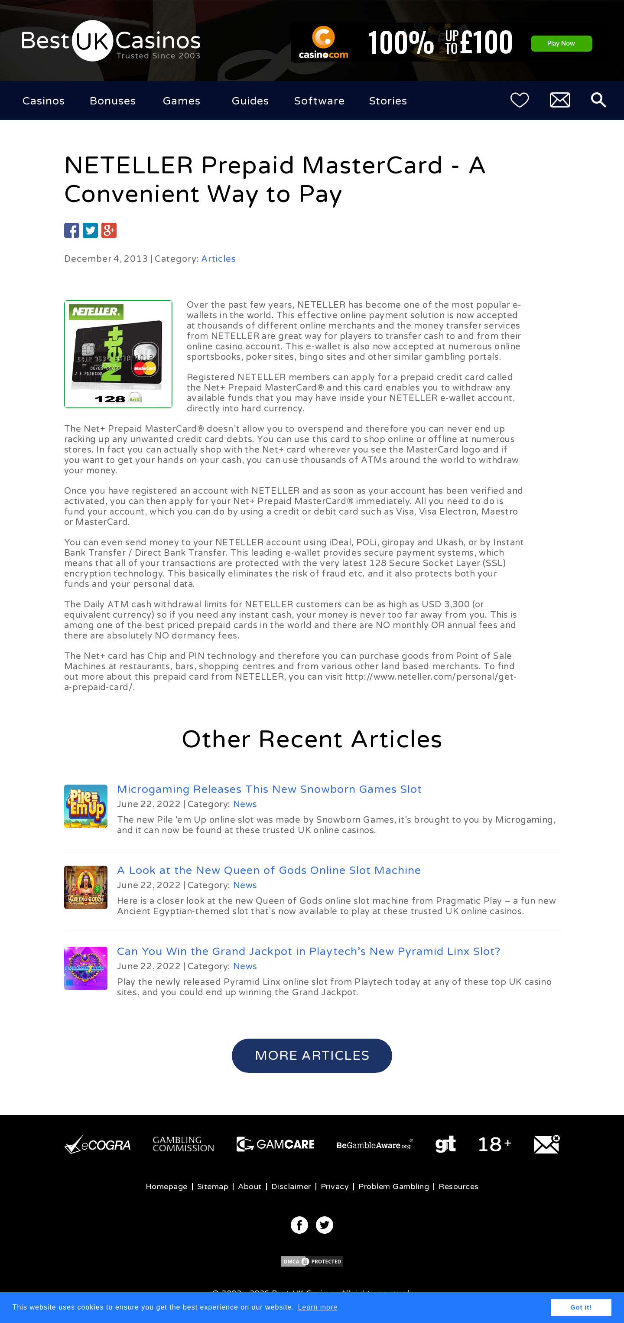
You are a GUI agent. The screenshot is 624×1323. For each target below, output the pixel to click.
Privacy (335, 1186)
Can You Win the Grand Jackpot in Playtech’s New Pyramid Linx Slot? (308, 951)
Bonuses (113, 101)
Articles (218, 259)
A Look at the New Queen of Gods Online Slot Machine (269, 870)
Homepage (167, 1186)
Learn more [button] (318, 1307)
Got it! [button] (581, 1307)
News (245, 804)
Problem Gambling (393, 1186)
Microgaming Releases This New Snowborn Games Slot (269, 789)
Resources (459, 1186)
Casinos (44, 101)
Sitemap (213, 1186)
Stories (388, 101)
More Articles (312, 1056)
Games (182, 101)
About (250, 1186)
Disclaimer (291, 1186)
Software (319, 101)
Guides (250, 101)
